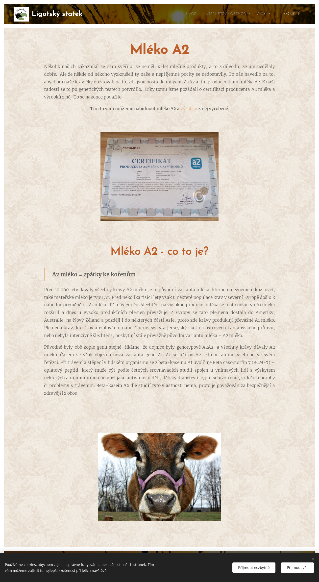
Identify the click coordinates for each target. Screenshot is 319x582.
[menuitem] (186, 14)
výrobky (188, 108)
